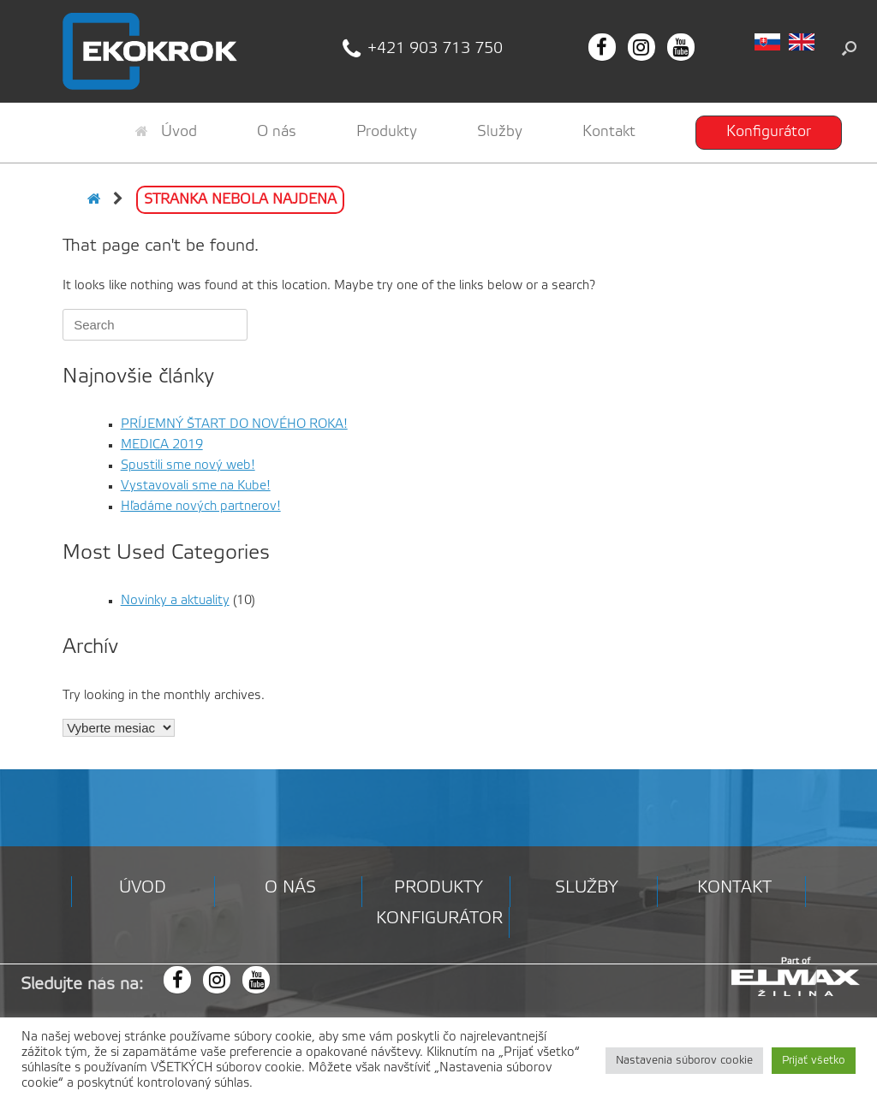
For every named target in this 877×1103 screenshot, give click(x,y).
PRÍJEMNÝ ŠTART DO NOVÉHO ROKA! (234, 424)
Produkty (386, 132)
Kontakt (608, 132)
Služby (499, 132)
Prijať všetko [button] (813, 1060)
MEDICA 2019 (162, 445)
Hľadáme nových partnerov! (201, 507)
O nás (276, 132)
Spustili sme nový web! (188, 465)
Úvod (166, 132)
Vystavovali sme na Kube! (196, 486)
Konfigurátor (768, 132)
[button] (849, 48)
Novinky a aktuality (175, 601)
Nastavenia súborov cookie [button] (684, 1060)
